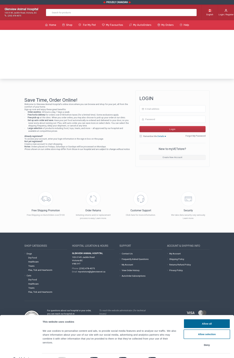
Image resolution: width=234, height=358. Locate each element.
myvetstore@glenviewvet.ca (91, 271)
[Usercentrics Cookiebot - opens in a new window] (21, 351)
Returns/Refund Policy (180, 264)
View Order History (130, 270)
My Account (127, 264)
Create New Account (172, 157)
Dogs (29, 253)
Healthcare (33, 261)
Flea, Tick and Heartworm (40, 270)
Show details (170, 351)
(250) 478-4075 (87, 268)
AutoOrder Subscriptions (133, 276)
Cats (29, 275)
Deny (207, 336)
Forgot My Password (196, 135)
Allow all (207, 315)
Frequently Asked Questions (135, 259)
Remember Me (154, 136)
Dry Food (32, 257)
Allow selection (207, 326)
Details (161, 136)
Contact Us (127, 253)
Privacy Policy (176, 270)
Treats (31, 266)
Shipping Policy (176, 259)
